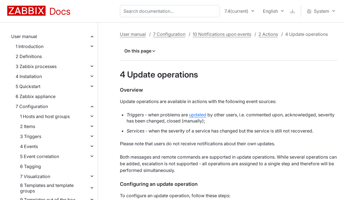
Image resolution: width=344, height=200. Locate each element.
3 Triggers (30, 136)
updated (197, 115)
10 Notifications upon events (222, 34)
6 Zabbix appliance (35, 96)
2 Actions (268, 34)
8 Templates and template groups (47, 188)
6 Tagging (30, 166)
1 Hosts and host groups (45, 116)
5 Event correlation (39, 156)
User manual (24, 36)
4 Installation (29, 76)
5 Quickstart (28, 86)
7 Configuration (32, 106)
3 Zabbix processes (36, 66)
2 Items (27, 126)
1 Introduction (29, 46)
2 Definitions (29, 56)
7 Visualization (35, 176)
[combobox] (171, 11)
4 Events (29, 146)
